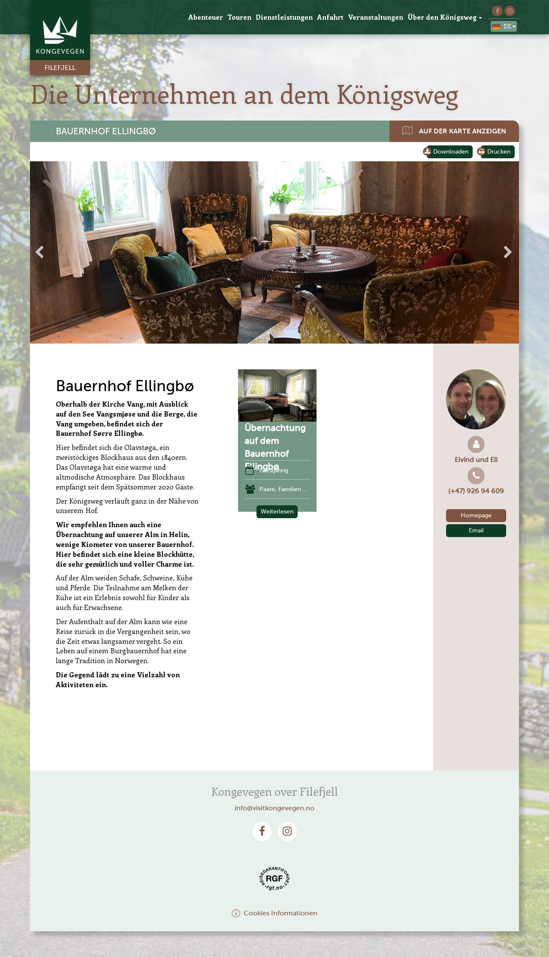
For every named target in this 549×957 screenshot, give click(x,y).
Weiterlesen (277, 511)
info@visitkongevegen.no (274, 808)
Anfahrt (330, 16)
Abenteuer (205, 16)
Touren (239, 16)
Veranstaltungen (375, 16)
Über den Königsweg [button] (444, 16)
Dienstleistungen (284, 16)
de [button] (504, 26)
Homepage (476, 515)
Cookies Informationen (274, 913)
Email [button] (476, 530)
